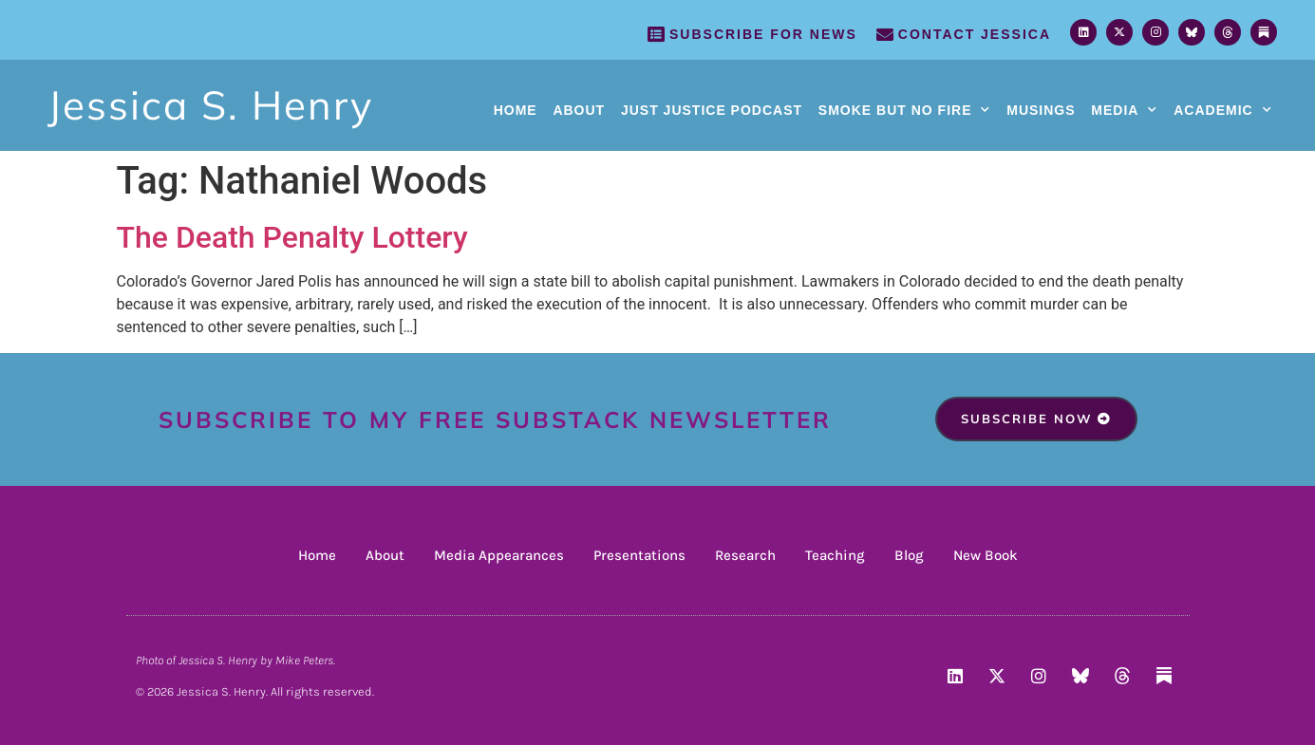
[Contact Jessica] (884, 34)
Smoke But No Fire (904, 110)
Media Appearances (499, 555)
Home (515, 110)
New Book (985, 555)
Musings (1040, 110)
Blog (909, 555)
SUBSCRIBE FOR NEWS (763, 34)
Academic (1222, 110)
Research (745, 555)
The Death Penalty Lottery (292, 237)
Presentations (639, 555)
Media (1124, 110)
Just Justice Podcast (711, 110)
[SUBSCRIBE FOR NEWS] (656, 34)
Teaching (835, 555)
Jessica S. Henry (210, 105)
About (579, 110)
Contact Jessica (974, 34)
